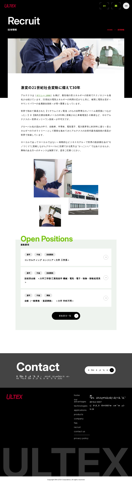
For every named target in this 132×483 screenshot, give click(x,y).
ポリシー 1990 (43, 100)
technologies (81, 406)
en (104, 5)
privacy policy (81, 438)
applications (80, 410)
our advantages (80, 401)
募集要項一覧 (65, 326)
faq (75, 423)
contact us (79, 432)
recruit (77, 427)
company (79, 419)
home (77, 395)
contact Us (115, 6)
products (78, 415)
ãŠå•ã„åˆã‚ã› (99, 370)
